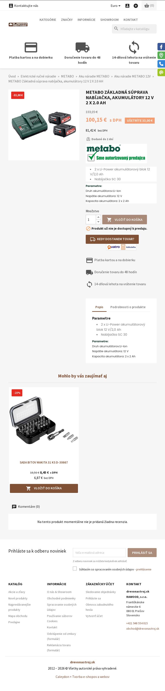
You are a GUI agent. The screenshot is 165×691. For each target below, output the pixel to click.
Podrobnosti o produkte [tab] (127, 307)
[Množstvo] (91, 219)
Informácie (86, 19)
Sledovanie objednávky (101, 592)
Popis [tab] (99, 307)
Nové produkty (18, 598)
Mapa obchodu (17, 616)
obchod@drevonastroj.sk (142, 628)
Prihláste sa (93, 598)
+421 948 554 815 (137, 623)
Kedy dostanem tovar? (112, 239)
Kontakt (131, 19)
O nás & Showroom (59, 592)
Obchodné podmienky (61, 598)
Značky (67, 19)
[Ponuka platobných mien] (116, 6)
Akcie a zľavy (16, 592)
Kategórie (48, 19)
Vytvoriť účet (94, 616)
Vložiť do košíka (124, 220)
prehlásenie (143, 569)
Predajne (14, 622)
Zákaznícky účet (100, 584)
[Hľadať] (134, 28)
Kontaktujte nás (23, 5)
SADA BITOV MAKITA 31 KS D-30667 (44, 462)
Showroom (109, 19)
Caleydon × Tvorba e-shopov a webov (82, 676)
